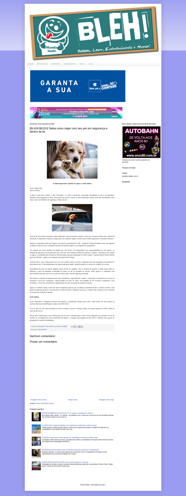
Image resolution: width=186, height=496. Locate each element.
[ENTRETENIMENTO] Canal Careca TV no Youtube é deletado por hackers (67, 413)
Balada (30, 64)
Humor (82, 64)
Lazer (91, 64)
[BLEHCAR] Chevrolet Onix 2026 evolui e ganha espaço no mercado (65, 462)
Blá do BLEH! (42, 64)
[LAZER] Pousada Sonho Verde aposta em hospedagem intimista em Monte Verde (70, 437)
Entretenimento (70, 64)
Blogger (102, 485)
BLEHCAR (55, 64)
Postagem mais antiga (106, 400)
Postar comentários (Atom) (45, 403)
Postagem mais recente (38, 400)
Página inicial (72, 400)
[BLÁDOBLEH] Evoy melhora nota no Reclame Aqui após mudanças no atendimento (70, 450)
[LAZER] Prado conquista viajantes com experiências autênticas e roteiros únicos (69, 425)
